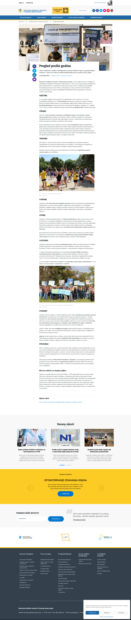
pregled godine (60, 402)
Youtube (108, 10)
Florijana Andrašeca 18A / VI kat (32, 608)
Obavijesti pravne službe (47, 555)
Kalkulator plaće (45, 567)
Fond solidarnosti (63, 558)
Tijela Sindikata (101, 558)
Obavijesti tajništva (25, 583)
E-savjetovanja (45, 564)
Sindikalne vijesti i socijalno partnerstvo (38, 21)
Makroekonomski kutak (85, 559)
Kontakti (99, 569)
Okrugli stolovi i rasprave (26, 576)
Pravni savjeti (44, 569)
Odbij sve (106, 613)
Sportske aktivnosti (25, 581)
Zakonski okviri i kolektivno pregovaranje (27, 562)
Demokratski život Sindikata (27, 568)
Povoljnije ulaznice (63, 579)
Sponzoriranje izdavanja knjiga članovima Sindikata (65, 487)
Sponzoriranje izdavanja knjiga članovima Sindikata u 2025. (65, 483)
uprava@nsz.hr (74, 608)
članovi (45, 402)
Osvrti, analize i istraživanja (76, 17)
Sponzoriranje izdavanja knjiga (65, 479)
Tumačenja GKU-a (46, 562)
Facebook (97, 10)
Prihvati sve (92, 613)
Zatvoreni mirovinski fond (65, 565)
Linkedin (34, 75)
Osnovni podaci (101, 555)
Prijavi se (21, 2)
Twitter (101, 10)
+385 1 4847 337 (59, 608)
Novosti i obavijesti (25, 17)
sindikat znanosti (77, 402)
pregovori (68, 402)
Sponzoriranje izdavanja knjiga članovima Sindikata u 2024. (65, 485)
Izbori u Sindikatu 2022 (103, 567)
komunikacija (52, 402)
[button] (30, 485)
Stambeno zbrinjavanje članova (67, 563)
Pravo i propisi (41, 17)
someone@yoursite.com (34, 79)
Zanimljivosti (23, 578)
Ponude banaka (62, 574)
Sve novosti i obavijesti (26, 555)
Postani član (29, 2)
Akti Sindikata (101, 560)
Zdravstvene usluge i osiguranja (67, 576)
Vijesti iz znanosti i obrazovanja (28, 566)
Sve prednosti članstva (64, 555)
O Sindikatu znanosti (96, 17)
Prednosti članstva (57, 17)
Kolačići (101, 616)
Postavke (121, 613)
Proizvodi (60, 581)
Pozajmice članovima (64, 560)
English (111, 10)
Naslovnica (21, 21)
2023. (41, 402)
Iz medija (22, 573)
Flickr (104, 10)
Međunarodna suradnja (26, 571)
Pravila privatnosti (108, 616)
